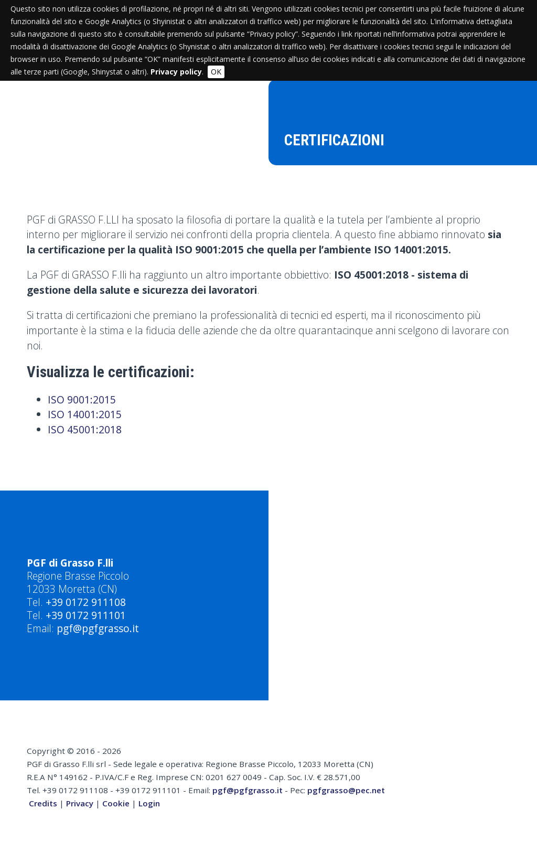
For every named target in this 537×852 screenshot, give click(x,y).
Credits (43, 803)
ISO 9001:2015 (82, 399)
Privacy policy (176, 72)
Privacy (79, 803)
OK (216, 72)
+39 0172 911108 (86, 602)
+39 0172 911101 (86, 615)
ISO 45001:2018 (85, 429)
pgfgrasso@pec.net (346, 790)
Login (149, 803)
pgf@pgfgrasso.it (98, 628)
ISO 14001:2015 (85, 414)
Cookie (116, 803)
